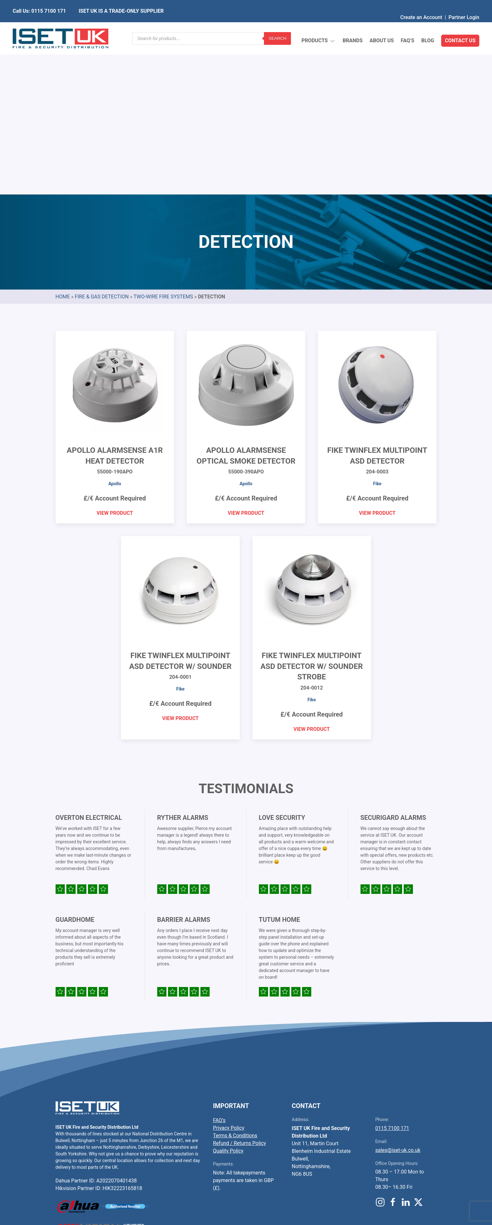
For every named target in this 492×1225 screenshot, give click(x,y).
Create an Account (421, 5)
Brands (353, 27)
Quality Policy (228, 1001)
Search (277, 26)
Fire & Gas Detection (102, 147)
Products (318, 27)
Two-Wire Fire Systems (163, 147)
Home (63, 147)
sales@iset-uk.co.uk (398, 1000)
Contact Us (460, 27)
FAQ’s (407, 27)
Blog (427, 27)
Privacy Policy (229, 978)
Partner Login (463, 5)
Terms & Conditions (235, 986)
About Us (381, 27)
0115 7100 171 (392, 978)
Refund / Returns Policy (239, 993)
